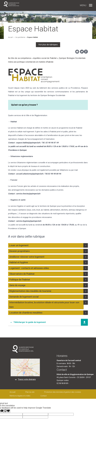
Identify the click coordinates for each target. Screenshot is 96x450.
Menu (83, 5)
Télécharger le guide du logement (30, 322)
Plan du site (29, 392)
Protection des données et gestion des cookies (62, 392)
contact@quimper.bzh (78, 383)
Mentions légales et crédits (20, 396)
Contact (43, 396)
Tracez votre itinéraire (27, 379)
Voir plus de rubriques (48, 44)
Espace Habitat (32, 37)
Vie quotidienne (20, 37)
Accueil (10, 37)
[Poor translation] (7, 411)
